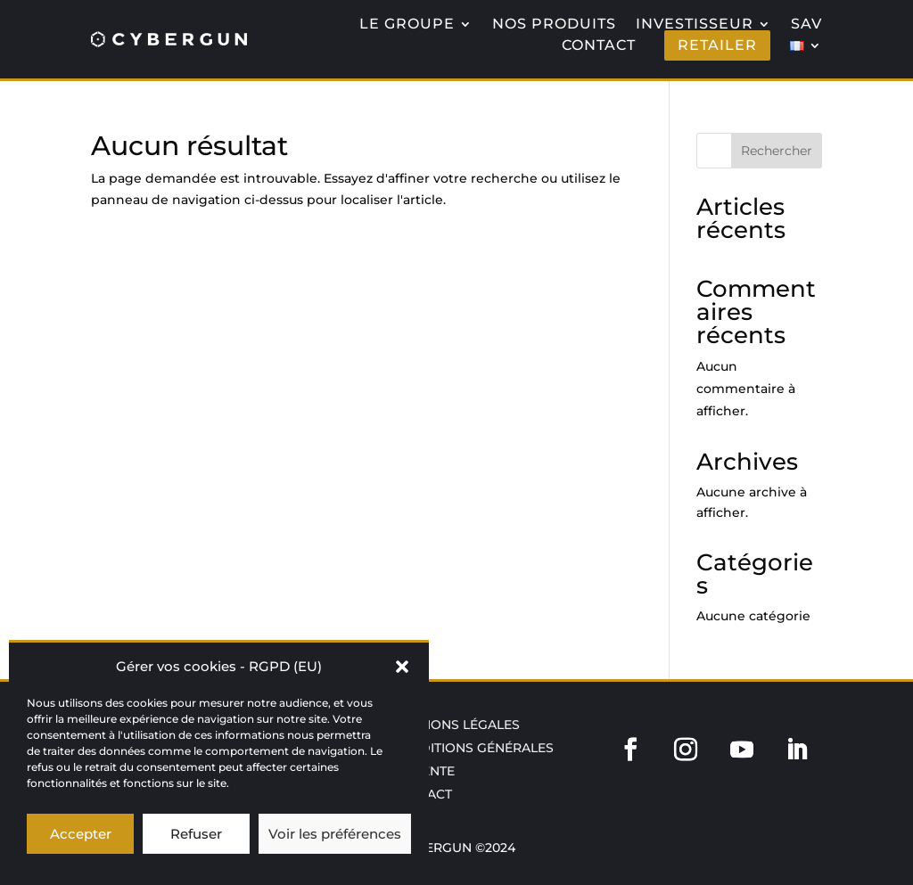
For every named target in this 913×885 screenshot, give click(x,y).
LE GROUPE (407, 24)
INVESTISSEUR (694, 24)
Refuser (196, 833)
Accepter (80, 833)
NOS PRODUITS (554, 24)
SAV (806, 24)
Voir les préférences (334, 833)
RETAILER (717, 45)
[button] (402, 667)
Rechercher (776, 151)
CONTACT (599, 45)
